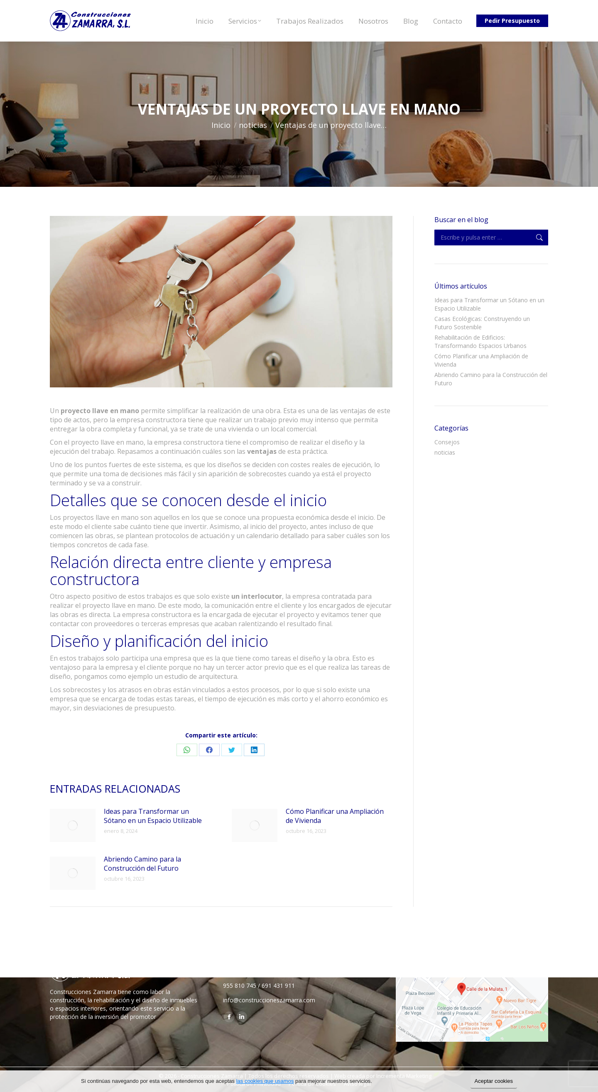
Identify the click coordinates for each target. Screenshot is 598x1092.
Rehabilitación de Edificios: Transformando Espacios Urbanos (480, 341)
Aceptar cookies (494, 1081)
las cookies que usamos (265, 1081)
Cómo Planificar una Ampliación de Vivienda (335, 816)
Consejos (447, 442)
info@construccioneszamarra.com (269, 1000)
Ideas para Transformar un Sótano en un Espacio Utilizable (153, 816)
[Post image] (73, 825)
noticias (444, 452)
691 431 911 (278, 985)
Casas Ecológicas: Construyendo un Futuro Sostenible (482, 323)
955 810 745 (239, 985)
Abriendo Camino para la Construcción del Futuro (142, 864)
